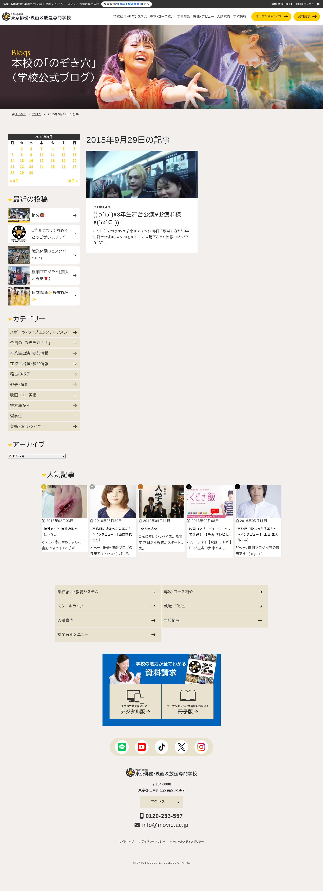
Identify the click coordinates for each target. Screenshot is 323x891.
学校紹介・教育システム (130, 16)
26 (64, 166)
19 (64, 160)
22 (22, 166)
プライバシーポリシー (152, 841)
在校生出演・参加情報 (43, 364)
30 (31, 172)
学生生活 (183, 16)
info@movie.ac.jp (161, 825)
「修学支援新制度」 (129, 4)
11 (53, 154)
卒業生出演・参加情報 (43, 353)
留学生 (43, 416)
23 (31, 166)
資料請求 (307, 16)
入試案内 (223, 16)
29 (22, 172)
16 (31, 160)
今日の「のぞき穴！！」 (43, 343)
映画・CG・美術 (43, 395)
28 (12, 172)
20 (75, 160)
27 (75, 166)
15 (22, 160)
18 (53, 160)
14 (12, 160)
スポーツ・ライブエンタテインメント (43, 332)
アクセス (165, 802)
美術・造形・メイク (43, 426)
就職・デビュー (203, 16)
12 (64, 154)
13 (75, 154)
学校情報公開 (282, 4)
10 (42, 154)
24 (42, 166)
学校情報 (239, 16)
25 (53, 166)
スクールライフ (106, 606)
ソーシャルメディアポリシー (187, 841)
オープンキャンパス (272, 16)
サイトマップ (126, 841)
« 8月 (14, 181)
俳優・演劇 (43, 384)
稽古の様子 (43, 374)
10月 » (72, 181)
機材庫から (43, 405)
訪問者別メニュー (308, 4)
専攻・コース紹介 (162, 16)
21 (12, 166)
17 (42, 160)
